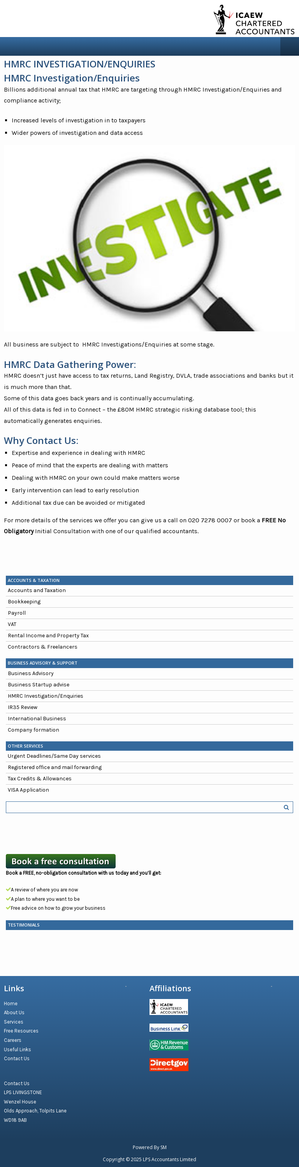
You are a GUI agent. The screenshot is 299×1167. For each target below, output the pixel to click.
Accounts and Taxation (37, 590)
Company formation (33, 730)
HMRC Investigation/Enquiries (45, 696)
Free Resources (21, 1031)
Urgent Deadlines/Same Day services (54, 756)
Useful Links (17, 1049)
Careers (12, 1040)
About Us (14, 1012)
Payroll (17, 613)
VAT (12, 624)
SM (163, 1147)
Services (13, 1022)
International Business (37, 718)
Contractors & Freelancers (42, 647)
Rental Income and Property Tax (48, 635)
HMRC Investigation (48, 77)
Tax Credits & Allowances (40, 778)
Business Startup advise (38, 684)
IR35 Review (22, 707)
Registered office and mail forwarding (55, 767)
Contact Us (17, 1058)
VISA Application (28, 790)
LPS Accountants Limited (169, 1159)
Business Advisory (31, 673)
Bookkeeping (24, 601)
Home (11, 1003)
